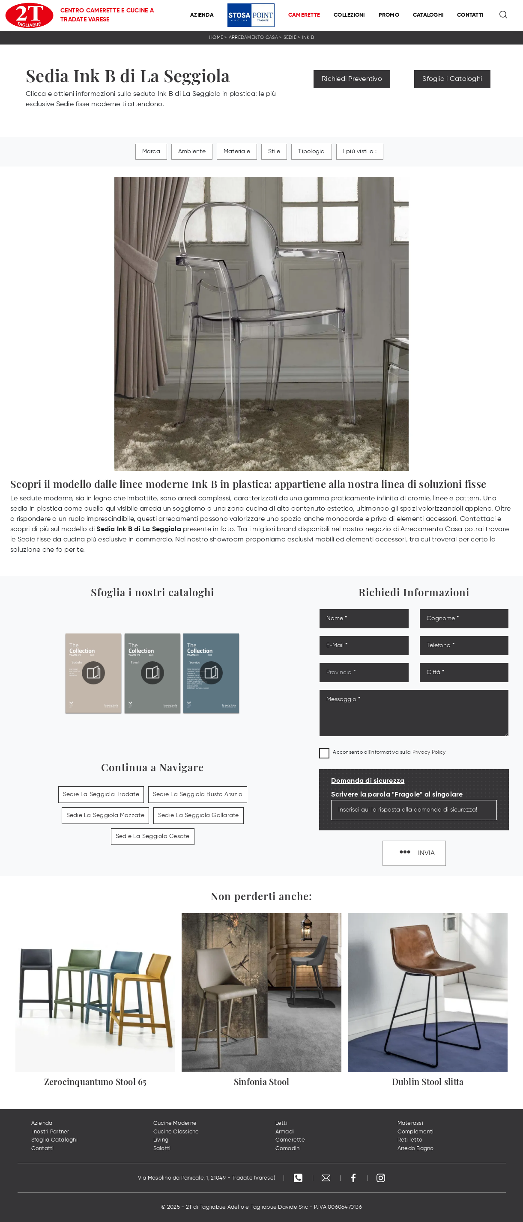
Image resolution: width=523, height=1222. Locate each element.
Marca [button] (151, 152)
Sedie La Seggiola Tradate (101, 794)
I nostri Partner (50, 1132)
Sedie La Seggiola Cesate (153, 836)
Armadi (284, 1132)
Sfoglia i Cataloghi (452, 79)
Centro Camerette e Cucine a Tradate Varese (107, 15)
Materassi (410, 1123)
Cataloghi (428, 15)
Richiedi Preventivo (352, 79)
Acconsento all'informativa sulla (389, 752)
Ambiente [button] (192, 152)
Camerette (304, 15)
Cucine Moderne (175, 1123)
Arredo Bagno (415, 1148)
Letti (281, 1123)
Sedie (290, 37)
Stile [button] (274, 152)
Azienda (202, 15)
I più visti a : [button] (360, 152)
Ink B (308, 37)
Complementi (415, 1132)
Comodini (288, 1148)
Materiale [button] (237, 152)
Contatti (470, 15)
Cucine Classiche (176, 1132)
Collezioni (349, 15)
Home (216, 37)
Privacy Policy (429, 752)
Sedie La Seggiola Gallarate (198, 815)
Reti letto (410, 1140)
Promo (389, 15)
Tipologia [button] (311, 152)
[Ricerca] (504, 15)
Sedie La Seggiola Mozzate (105, 815)
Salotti (162, 1148)
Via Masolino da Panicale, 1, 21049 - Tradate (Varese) (206, 1178)
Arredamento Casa (253, 37)
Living (161, 1140)
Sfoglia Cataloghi (54, 1140)
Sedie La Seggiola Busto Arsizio (197, 794)
